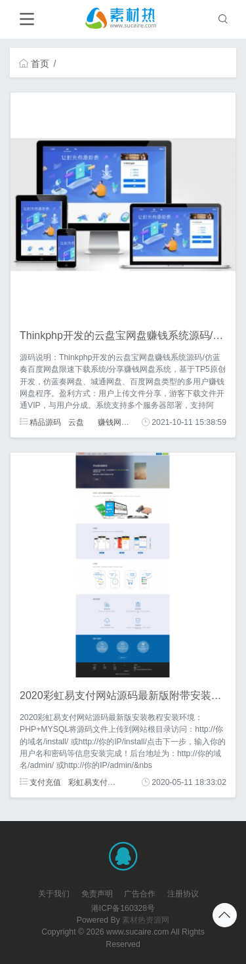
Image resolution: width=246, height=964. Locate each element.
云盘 (76, 422)
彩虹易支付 (88, 782)
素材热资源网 (145, 920)
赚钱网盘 (113, 422)
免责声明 (97, 893)
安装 (129, 782)
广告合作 (139, 893)
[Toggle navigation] (26, 19)
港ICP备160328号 (123, 908)
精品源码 (40, 422)
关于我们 (54, 893)
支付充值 (40, 782)
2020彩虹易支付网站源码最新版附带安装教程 (126, 695)
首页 (34, 63)
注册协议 (183, 893)
